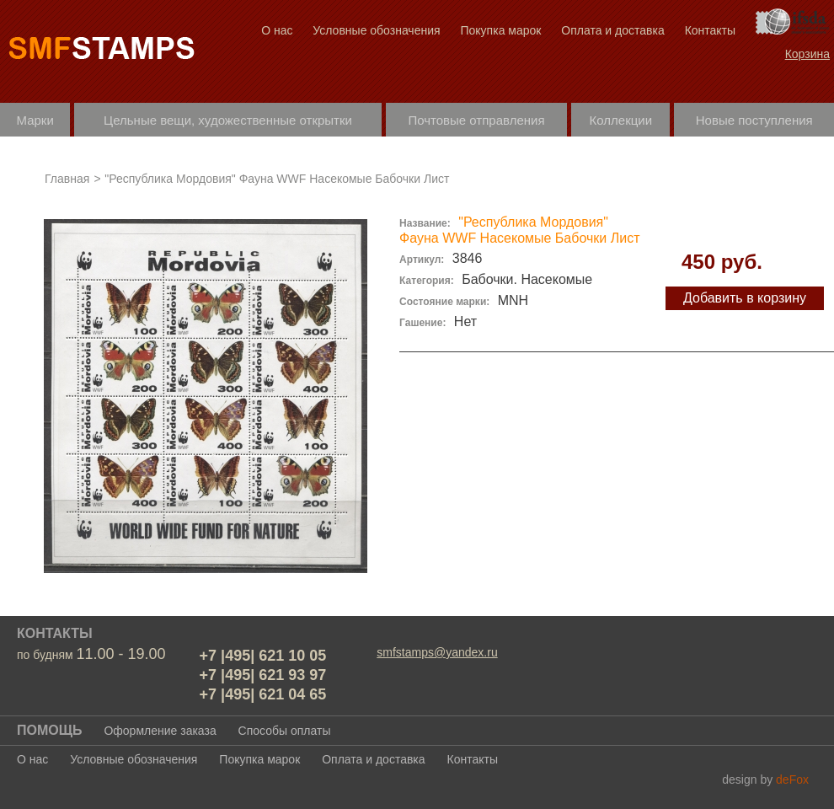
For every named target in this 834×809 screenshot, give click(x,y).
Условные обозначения (376, 30)
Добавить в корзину (744, 298)
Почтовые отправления (476, 120)
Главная (67, 178)
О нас (276, 30)
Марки (35, 120)
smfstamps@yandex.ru (437, 652)
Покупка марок (500, 30)
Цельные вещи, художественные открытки (228, 120)
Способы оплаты (284, 730)
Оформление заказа (160, 730)
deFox (792, 779)
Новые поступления (754, 120)
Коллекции (621, 120)
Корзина (807, 54)
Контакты (710, 30)
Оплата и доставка (612, 30)
